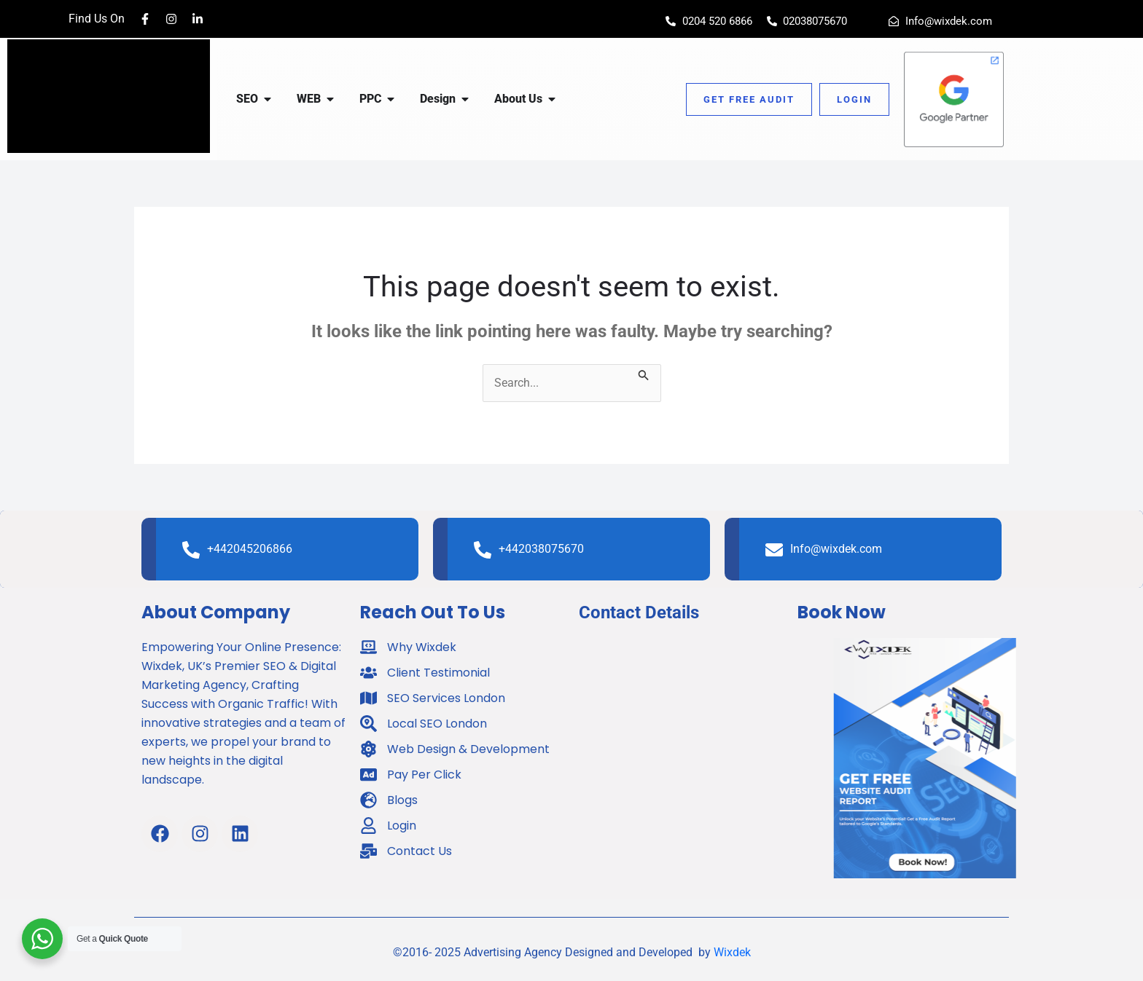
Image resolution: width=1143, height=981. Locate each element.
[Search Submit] (643, 373)
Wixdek (732, 952)
